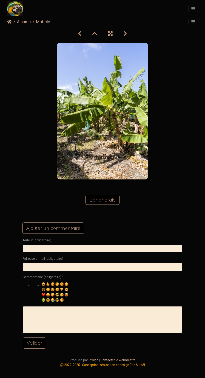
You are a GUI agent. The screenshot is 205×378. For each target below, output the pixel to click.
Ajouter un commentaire (53, 228)
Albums (24, 22)
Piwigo (93, 360)
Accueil (9, 22)
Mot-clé (43, 22)
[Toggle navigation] (193, 9)
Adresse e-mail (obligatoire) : (44, 258)
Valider (34, 343)
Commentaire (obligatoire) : (43, 277)
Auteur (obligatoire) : (38, 240)
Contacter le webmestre (118, 360)
